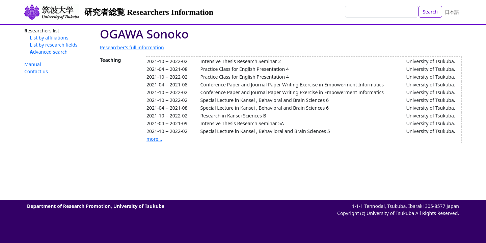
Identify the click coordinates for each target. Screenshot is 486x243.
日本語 (452, 12)
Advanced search (49, 52)
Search (430, 11)
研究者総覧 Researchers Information (148, 12)
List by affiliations (49, 37)
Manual (32, 64)
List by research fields (54, 45)
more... (154, 139)
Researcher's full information (132, 47)
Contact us (36, 71)
